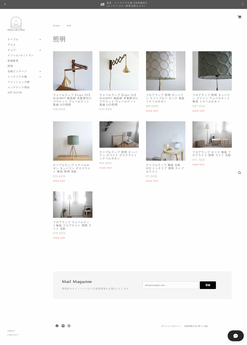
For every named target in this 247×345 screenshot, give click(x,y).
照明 (10, 66)
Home (56, 25)
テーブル (13, 39)
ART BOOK (15, 92)
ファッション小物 (19, 82)
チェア (12, 50)
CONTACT (13, 335)
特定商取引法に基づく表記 (196, 326)
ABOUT (12, 331)
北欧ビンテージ (17, 71)
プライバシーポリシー (171, 326)
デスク (12, 44)
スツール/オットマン (21, 55)
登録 (207, 285)
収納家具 (13, 60)
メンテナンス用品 (19, 87)
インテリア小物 (17, 76)
